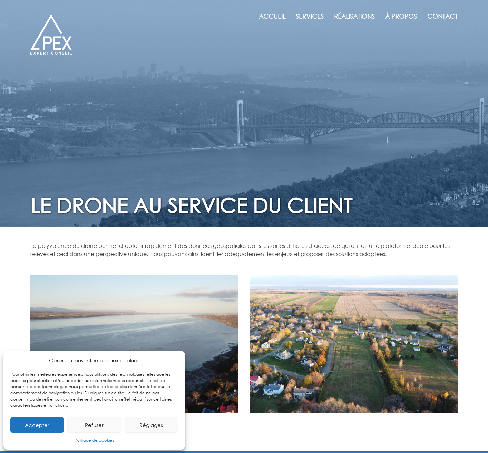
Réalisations (354, 16)
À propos (401, 16)
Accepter (37, 425)
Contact (442, 16)
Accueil (272, 16)
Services (310, 16)
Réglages (151, 425)
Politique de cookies (94, 440)
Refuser (94, 425)
